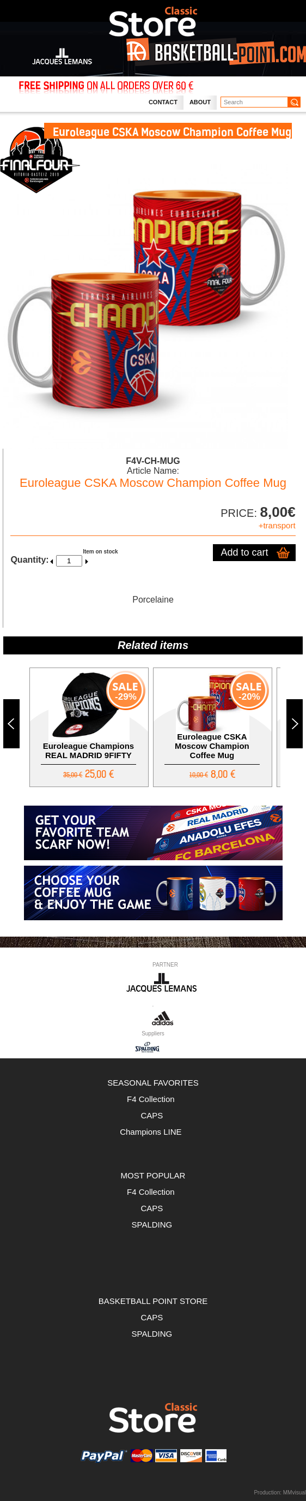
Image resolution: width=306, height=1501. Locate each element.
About (200, 102)
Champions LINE (153, 1131)
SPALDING (152, 1224)
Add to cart (244, 552)
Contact (163, 102)
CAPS (152, 1115)
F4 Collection (153, 1099)
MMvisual (294, 1493)
